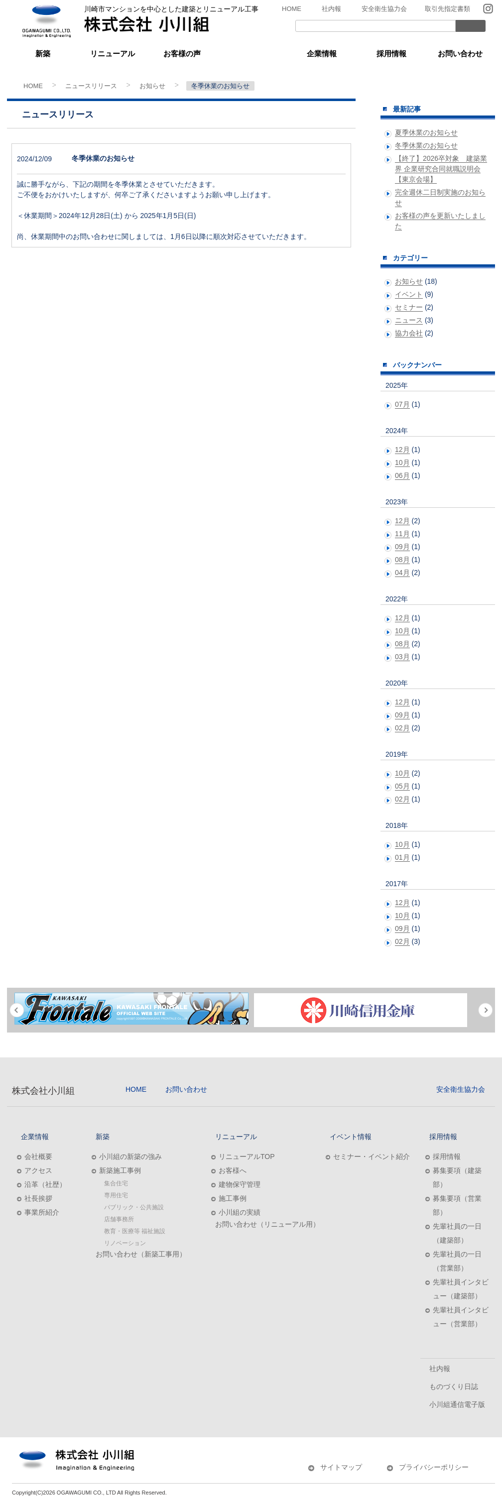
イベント (409, 294)
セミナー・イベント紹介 (371, 1156)
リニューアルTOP (247, 1156)
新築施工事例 (120, 1170)
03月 (402, 657)
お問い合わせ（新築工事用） (141, 1254)
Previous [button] (16, 1010)
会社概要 (38, 1156)
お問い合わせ (460, 53)
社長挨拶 (38, 1198)
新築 (42, 53)
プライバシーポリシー (434, 1467)
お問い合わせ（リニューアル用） (267, 1224)
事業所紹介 (41, 1212)
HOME (291, 8)
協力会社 (409, 333)
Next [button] (485, 1010)
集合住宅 (116, 1183)
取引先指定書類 (447, 8)
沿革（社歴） (45, 1184)
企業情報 (322, 53)
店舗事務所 (119, 1219)
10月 (402, 462)
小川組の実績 (239, 1212)
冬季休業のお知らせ (426, 145)
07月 (402, 404)
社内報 (331, 8)
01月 (402, 857)
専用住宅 (116, 1195)
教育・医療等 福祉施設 (134, 1231)
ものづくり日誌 (453, 1386)
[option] (131, 1009)
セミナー (409, 307)
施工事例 (233, 1198)
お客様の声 (182, 53)
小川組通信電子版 (457, 1404)
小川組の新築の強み (130, 1156)
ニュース (409, 320)
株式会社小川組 (43, 1091)
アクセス (38, 1170)
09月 (402, 547)
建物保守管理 (239, 1184)
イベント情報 (252, 53)
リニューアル (112, 53)
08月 (402, 560)
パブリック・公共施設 (134, 1207)
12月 (402, 450)
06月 (402, 475)
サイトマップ (341, 1467)
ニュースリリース (91, 86)
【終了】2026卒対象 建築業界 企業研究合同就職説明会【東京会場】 (441, 168)
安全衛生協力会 (384, 8)
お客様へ (233, 1170)
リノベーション (125, 1243)
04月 (402, 573)
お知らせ (152, 86)
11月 (402, 534)
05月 (402, 786)
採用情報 (391, 53)
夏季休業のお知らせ (426, 132)
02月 (402, 728)
